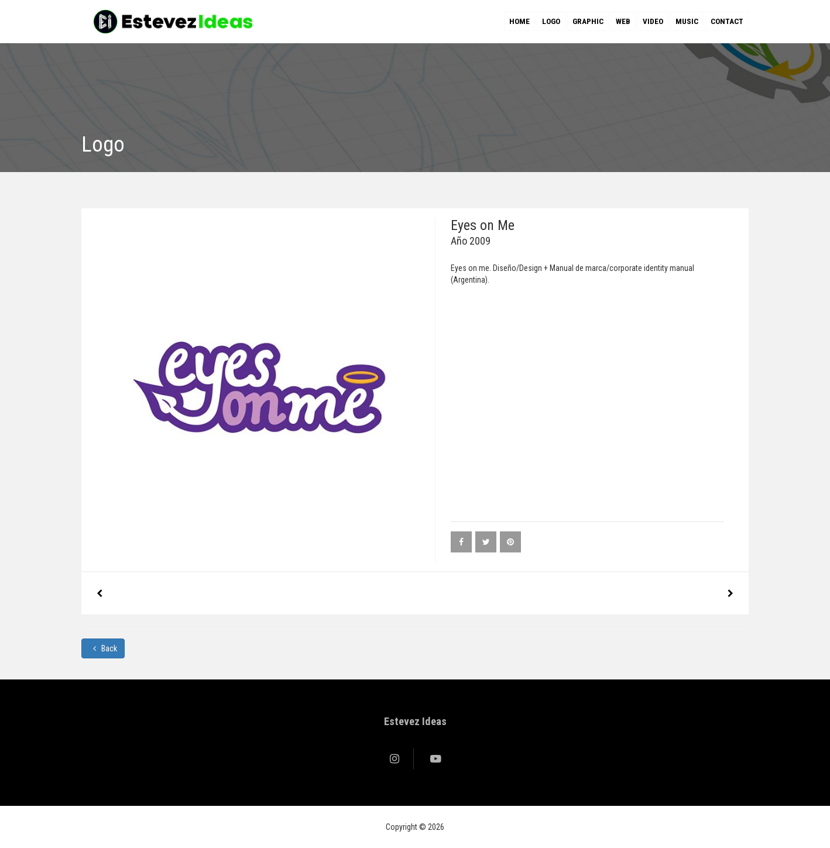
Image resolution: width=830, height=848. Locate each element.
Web (623, 21)
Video (653, 21)
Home (519, 21)
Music (686, 21)
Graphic (587, 21)
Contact (727, 21)
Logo (551, 21)
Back (103, 648)
